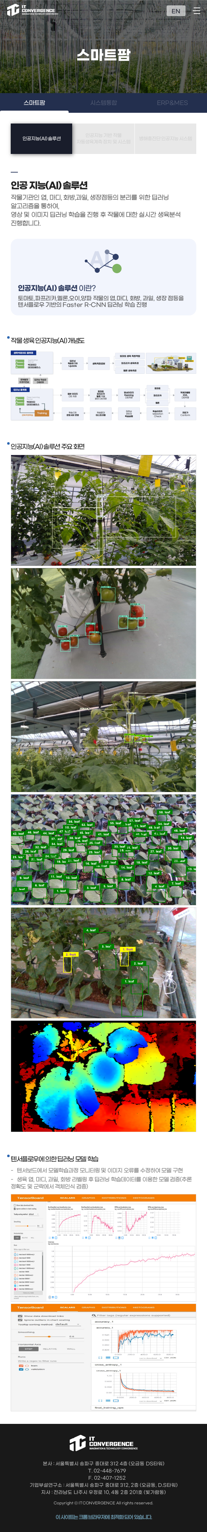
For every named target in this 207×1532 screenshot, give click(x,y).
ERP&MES (172, 103)
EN (176, 11)
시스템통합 (103, 103)
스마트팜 (34, 103)
